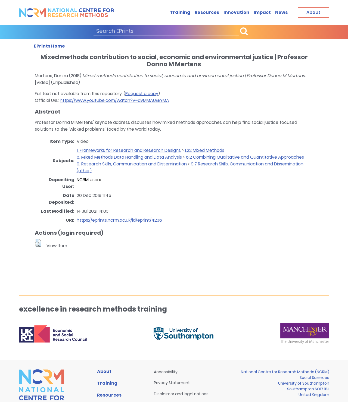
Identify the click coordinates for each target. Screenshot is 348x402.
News (281, 12)
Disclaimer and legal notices (181, 394)
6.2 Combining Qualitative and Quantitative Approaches (245, 157)
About (104, 371)
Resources (207, 12)
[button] (38, 243)
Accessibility (166, 372)
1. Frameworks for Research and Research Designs (129, 150)
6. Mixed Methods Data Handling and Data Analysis (129, 157)
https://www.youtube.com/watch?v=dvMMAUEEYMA (114, 100)
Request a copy (141, 93)
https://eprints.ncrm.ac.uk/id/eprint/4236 (119, 220)
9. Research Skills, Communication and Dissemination (132, 164)
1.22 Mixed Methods (204, 150)
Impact (262, 12)
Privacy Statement (172, 382)
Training (180, 12)
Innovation (236, 12)
